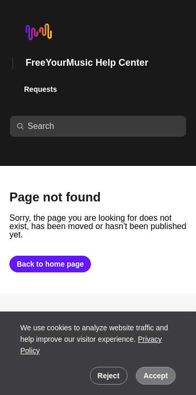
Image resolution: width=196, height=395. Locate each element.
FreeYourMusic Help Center (87, 62)
